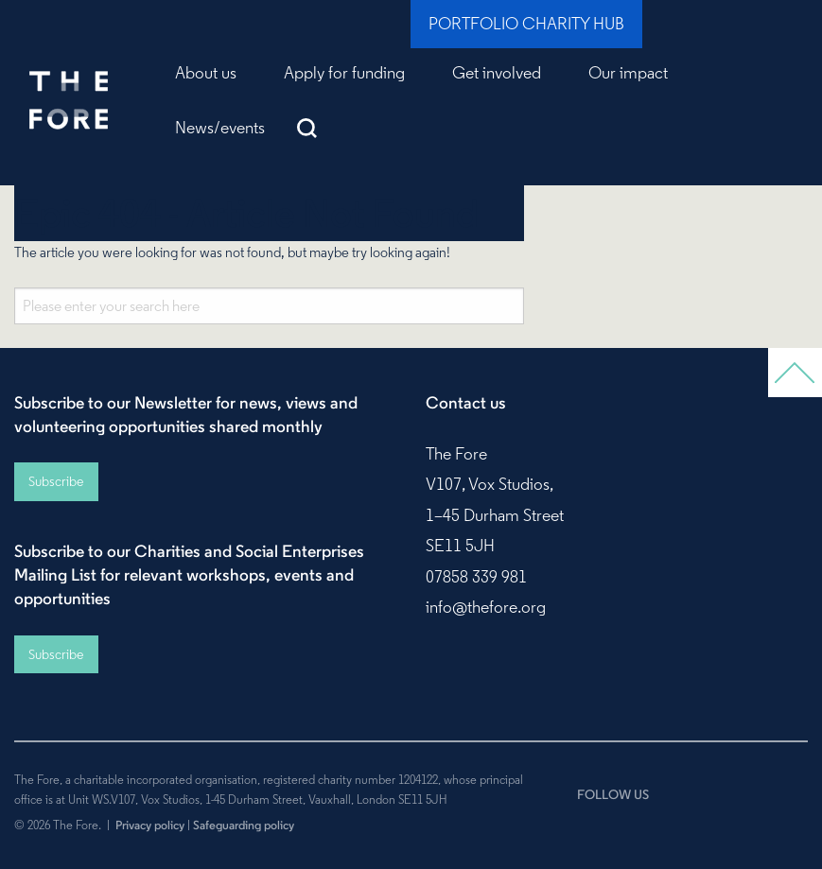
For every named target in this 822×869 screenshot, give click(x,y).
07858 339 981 (476, 576)
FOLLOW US (613, 794)
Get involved (496, 72)
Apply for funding (344, 72)
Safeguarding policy (243, 824)
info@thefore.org (486, 607)
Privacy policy (149, 824)
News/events (220, 127)
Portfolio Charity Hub (526, 23)
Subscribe (55, 481)
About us (205, 72)
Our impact (628, 72)
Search (307, 127)
